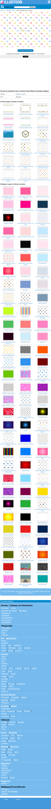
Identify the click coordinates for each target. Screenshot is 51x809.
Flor (3, 638)
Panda (4, 663)
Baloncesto (6, 770)
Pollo (3, 689)
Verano (4, 630)
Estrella (27, 648)
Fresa (19, 711)
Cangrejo (15, 697)
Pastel (4, 714)
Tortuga (11, 684)
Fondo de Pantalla (9, 791)
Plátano (27, 711)
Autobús (20, 722)
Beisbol (4, 768)
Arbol (3, 645)
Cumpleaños (7, 618)
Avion (3, 724)
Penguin (5, 703)
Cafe (13, 716)
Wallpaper (8, 10)
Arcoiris (18, 651)
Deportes (5, 763)
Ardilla (4, 676)
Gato (3, 657)
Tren (3, 729)
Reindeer (23, 611)
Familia (4, 747)
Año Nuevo (6, 620)
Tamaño (12, 648)
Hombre (11, 755)
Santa (13, 608)
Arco (13, 735)
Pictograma (6, 760)
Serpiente (21, 684)
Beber (14, 706)
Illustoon (2, 10)
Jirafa (13, 674)
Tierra (3, 648)
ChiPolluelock (14, 689)
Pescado (5, 697)
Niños (10, 749)
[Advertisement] (25, 75)
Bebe (3, 749)
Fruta (3, 711)
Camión (12, 722)
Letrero (4, 743)
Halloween (6, 613)
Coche (4, 722)
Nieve (10, 651)
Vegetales (5, 709)
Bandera (12, 741)
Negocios (5, 781)
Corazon (5, 735)
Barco (4, 727)
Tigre (10, 671)
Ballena (4, 700)
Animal (13, 10)
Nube (3, 651)
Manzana (11, 711)
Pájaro (4, 686)
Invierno (4, 635)
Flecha (20, 735)
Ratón (4, 681)
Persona (14, 747)
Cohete (11, 724)
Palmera (17, 645)
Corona (4, 738)
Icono (4, 732)
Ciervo (26, 668)
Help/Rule (18, 799)
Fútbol (4, 766)
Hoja (10, 645)
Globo (12, 738)
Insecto (4, 691)
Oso (3, 661)
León (3, 671)
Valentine (5, 615)
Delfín (12, 700)
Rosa (3, 641)
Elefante (5, 674)
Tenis (3, 775)
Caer (3, 633)
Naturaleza (11, 638)
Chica (9, 752)
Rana (3, 684)
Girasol (4, 643)
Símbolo (13, 732)
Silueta (4, 794)
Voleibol (4, 773)
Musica (4, 778)
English (6, 799)
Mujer (3, 755)
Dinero (4, 783)
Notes (12, 778)
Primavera (5, 628)
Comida (5, 706)
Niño (3, 752)
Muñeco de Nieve (9, 611)
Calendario (6, 622)
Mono (3, 666)
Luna (19, 648)
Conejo (4, 679)
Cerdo (4, 668)
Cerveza (5, 716)
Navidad (5, 608)
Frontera (5, 789)
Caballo (18, 668)
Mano (15, 760)
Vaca (11, 668)
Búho (11, 686)
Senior (4, 757)
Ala (18, 738)
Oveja (34, 668)
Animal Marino (8, 695)
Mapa (3, 741)
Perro (3, 659)
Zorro (11, 676)
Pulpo (23, 697)
